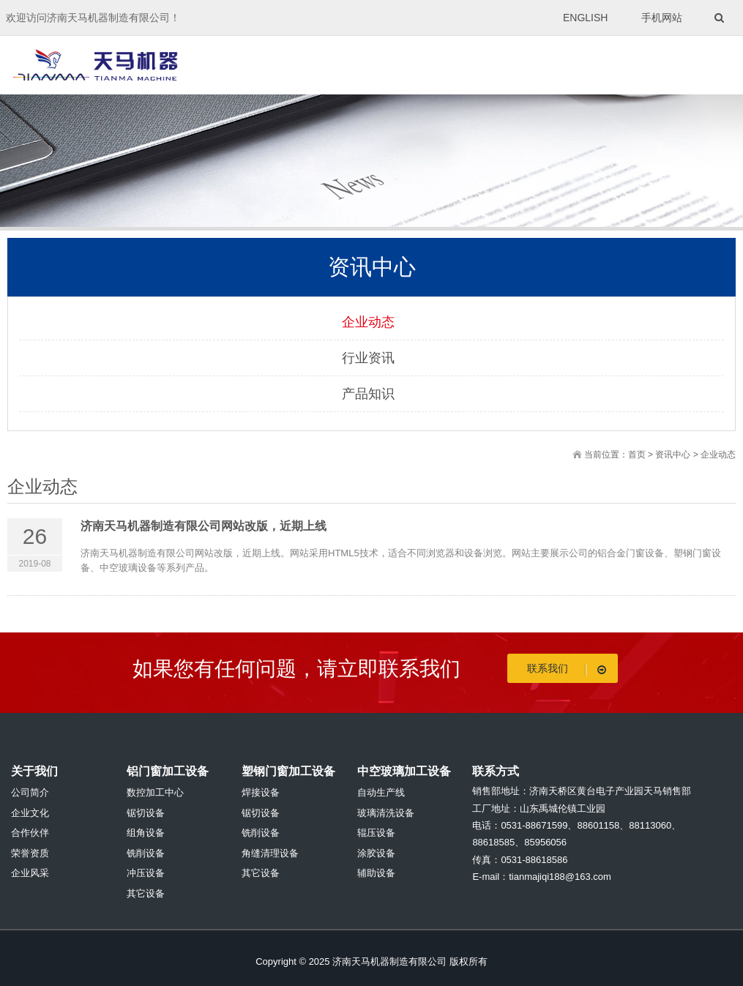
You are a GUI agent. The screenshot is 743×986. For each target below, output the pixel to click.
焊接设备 (261, 792)
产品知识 (368, 393)
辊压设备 (376, 832)
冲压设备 (146, 872)
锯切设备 (146, 812)
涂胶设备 (376, 853)
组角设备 (146, 832)
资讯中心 (672, 454)
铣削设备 (146, 853)
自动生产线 (381, 792)
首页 (637, 454)
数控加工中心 (155, 792)
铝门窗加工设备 (168, 771)
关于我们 (34, 771)
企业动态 (368, 322)
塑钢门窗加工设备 (288, 771)
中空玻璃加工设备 (404, 771)
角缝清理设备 (270, 853)
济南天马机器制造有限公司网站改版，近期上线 (203, 526)
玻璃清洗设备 (385, 812)
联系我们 (569, 668)
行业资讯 (368, 358)
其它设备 (146, 893)
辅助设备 (376, 872)
